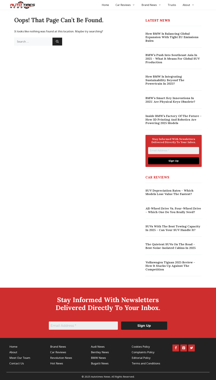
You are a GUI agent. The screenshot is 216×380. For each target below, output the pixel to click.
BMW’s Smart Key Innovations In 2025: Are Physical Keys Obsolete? (170, 100)
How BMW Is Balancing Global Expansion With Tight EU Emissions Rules (171, 37)
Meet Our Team (19, 358)
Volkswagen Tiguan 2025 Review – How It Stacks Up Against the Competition (170, 265)
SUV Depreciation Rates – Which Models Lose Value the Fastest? (169, 192)
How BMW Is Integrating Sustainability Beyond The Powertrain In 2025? (164, 80)
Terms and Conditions (146, 363)
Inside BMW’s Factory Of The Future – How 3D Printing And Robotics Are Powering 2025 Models (173, 119)
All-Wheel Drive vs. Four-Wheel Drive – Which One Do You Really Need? (173, 210)
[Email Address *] (173, 150)
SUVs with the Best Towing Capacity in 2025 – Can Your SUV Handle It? (172, 228)
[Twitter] (191, 348)
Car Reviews (127, 5)
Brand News (153, 5)
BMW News (98, 358)
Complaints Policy (143, 352)
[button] (202, 5)
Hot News (56, 363)
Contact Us (16, 363)
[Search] (57, 42)
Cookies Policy (141, 346)
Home (105, 5)
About (190, 5)
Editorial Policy (141, 358)
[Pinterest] (183, 348)
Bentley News (100, 352)
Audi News (98, 346)
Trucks (172, 5)
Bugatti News (99, 363)
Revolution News (61, 358)
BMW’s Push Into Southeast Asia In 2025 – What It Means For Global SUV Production (172, 58)
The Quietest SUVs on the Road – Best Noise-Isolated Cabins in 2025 (170, 246)
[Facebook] (175, 348)
